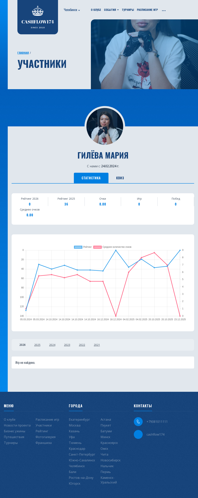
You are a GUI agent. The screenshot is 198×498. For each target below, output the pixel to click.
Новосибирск (111, 460)
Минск (105, 437)
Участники (44, 425)
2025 (37, 345)
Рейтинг (42, 431)
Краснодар (77, 448)
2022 (82, 345)
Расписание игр (147, 10)
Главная (23, 53)
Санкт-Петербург (82, 454)
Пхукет (106, 425)
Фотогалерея (45, 437)
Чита (104, 454)
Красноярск (109, 443)
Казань (74, 431)
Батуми (106, 431)
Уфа (72, 437)
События (110, 10)
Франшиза (44, 443)
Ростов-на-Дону (81, 478)
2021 (97, 345)
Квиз (120, 178)
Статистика (91, 178)
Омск (104, 448)
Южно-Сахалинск (82, 460)
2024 (52, 345)
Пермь (106, 472)
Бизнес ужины (14, 431)
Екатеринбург (79, 419)
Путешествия (14, 437)
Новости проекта (17, 425)
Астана (106, 419)
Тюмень (75, 443)
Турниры (128, 10)
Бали (72, 472)
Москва (74, 425)
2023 (67, 345)
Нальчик (107, 466)
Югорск (74, 483)
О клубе (96, 10)
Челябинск (70, 9)
